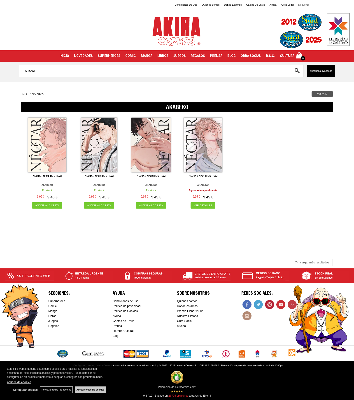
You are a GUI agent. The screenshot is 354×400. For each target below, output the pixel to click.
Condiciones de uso (125, 301)
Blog (116, 335)
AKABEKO (47, 185)
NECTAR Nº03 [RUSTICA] (99, 175)
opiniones (178, 395)
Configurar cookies (25, 389)
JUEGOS (179, 56)
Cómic (52, 306)
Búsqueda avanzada (321, 71)
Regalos (53, 326)
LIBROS (162, 56)
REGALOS (198, 56)
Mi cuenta (303, 4)
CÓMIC (130, 56)
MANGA (146, 56)
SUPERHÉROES (109, 56)
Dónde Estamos (233, 4)
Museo (181, 326)
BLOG (231, 56)
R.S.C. (270, 56)
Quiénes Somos (210, 4)
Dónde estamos (187, 306)
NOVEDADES (83, 56)
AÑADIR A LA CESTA (47, 205)
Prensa (117, 326)
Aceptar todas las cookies (90, 389)
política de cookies (19, 382)
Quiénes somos (187, 301)
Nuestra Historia (187, 316)
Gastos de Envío (123, 321)
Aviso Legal (287, 4)
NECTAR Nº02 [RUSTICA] (151, 175)
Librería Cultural (123, 331)
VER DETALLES (203, 205)
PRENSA (216, 56)
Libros (52, 316)
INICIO (64, 56)
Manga (52, 311)
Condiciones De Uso (186, 4)
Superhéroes (56, 301)
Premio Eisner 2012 (190, 311)
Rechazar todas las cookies (56, 389)
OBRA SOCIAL (251, 56)
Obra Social (184, 321)
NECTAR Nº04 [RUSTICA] (47, 175)
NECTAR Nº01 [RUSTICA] (203, 175)
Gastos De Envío (255, 4)
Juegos (53, 321)
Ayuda (273, 4)
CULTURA (287, 56)
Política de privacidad (127, 306)
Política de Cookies (125, 311)
